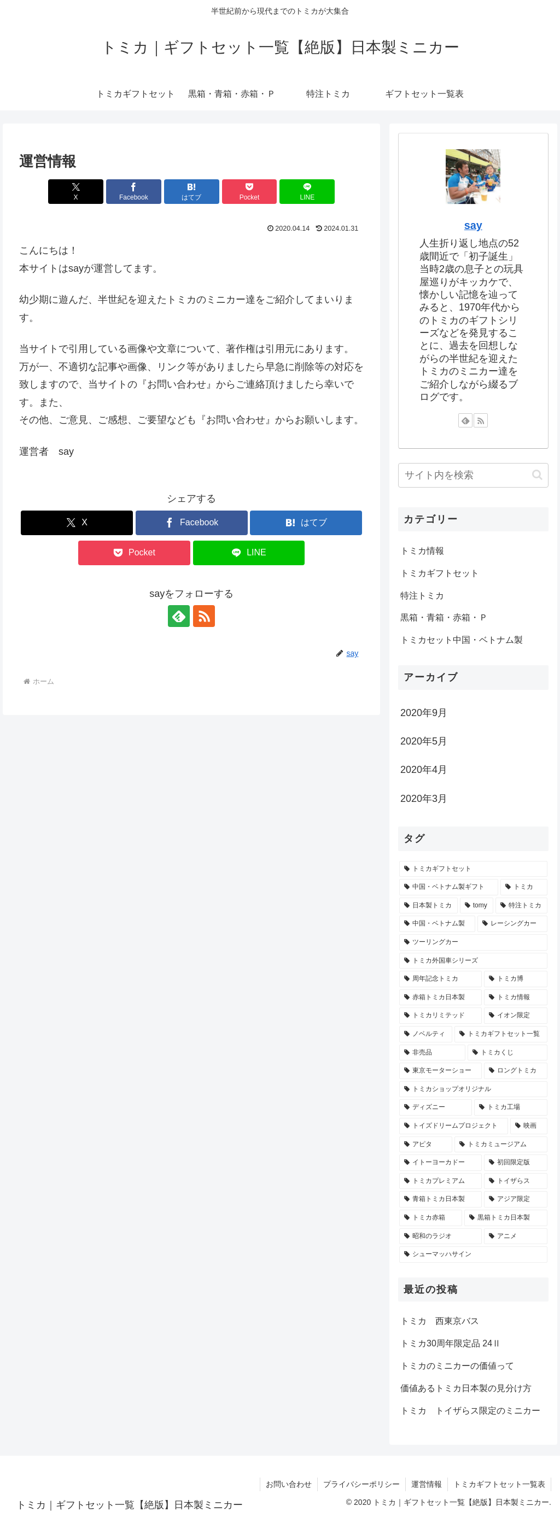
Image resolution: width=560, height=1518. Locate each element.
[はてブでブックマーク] (191, 191)
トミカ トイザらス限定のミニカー (470, 1410)
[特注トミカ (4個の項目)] (521, 906)
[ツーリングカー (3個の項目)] (473, 942)
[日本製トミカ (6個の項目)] (428, 906)
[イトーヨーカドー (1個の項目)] (440, 1162)
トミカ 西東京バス (439, 1321)
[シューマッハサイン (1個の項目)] (473, 1254)
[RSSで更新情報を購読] (204, 616)
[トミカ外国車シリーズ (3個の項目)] (473, 961)
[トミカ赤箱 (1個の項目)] (430, 1218)
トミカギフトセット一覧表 (499, 1484)
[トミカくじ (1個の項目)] (507, 1053)
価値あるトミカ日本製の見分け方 (466, 1388)
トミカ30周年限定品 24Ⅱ (450, 1343)
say (473, 225)
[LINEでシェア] (307, 191)
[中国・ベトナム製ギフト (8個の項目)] (448, 887)
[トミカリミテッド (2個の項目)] (440, 1015)
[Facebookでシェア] (133, 191)
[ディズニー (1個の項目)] (435, 1107)
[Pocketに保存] (249, 191)
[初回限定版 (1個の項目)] (515, 1162)
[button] (537, 474)
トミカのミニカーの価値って (457, 1365)
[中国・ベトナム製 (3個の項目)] (437, 924)
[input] (473, 475)
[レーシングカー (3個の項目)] (512, 924)
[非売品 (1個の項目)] (432, 1053)
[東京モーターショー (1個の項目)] (440, 1071)
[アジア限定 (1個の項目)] (515, 1199)
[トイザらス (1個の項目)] (515, 1181)
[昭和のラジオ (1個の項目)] (440, 1236)
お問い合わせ (289, 1484)
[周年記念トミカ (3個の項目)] (440, 979)
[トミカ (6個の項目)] (523, 887)
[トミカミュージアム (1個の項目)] (500, 1144)
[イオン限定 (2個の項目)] (515, 1015)
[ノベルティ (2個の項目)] (425, 1034)
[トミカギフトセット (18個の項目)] (473, 869)
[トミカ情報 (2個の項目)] (515, 997)
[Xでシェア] (75, 191)
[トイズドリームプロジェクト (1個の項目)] (453, 1126)
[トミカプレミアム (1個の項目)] (440, 1181)
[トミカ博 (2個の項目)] (515, 979)
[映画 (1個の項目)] (528, 1126)
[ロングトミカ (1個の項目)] (515, 1071)
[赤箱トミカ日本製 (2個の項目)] (440, 997)
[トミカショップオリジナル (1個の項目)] (473, 1089)
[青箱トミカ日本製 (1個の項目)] (440, 1199)
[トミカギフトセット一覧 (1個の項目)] (500, 1034)
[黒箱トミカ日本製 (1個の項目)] (505, 1218)
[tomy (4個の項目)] (476, 906)
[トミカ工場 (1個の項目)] (510, 1107)
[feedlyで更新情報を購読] (179, 616)
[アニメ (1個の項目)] (515, 1236)
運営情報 (426, 1484)
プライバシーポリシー (361, 1484)
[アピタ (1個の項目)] (425, 1144)
